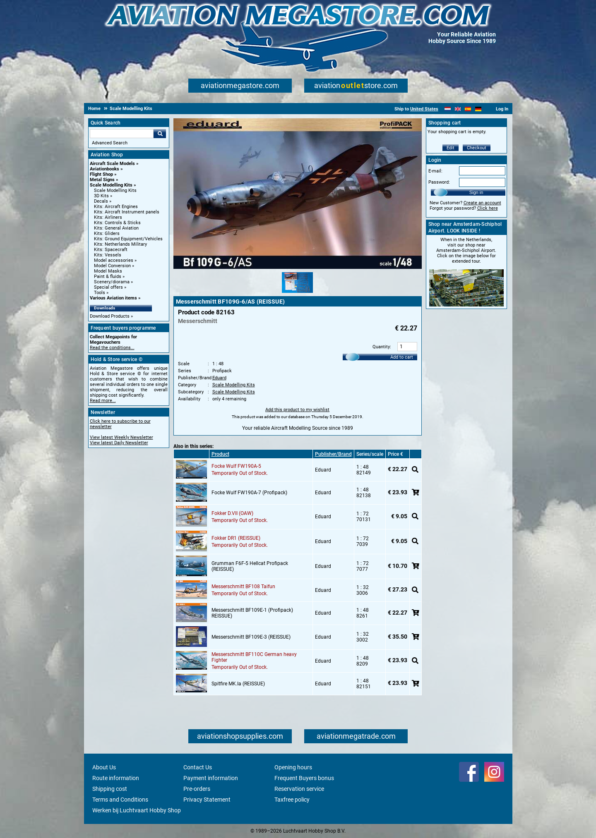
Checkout (476, 148)
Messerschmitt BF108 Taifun (243, 586)
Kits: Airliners (108, 217)
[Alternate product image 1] (297, 293)
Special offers (108, 287)
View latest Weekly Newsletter (121, 437)
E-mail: (435, 171)
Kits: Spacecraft (110, 249)
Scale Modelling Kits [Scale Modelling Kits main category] (115, 190)
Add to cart (401, 357)
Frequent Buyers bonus (304, 778)
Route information (115, 778)
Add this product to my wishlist (297, 409)
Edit (450, 148)
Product (220, 454)
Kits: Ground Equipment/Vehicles (128, 239)
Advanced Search (109, 143)
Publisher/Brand (333, 454)
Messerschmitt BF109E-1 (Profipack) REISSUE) (252, 613)
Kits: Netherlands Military (120, 244)
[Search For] (122, 133)
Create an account (482, 203)
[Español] (468, 109)
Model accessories (113, 260)
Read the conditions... (112, 347)
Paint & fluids (107, 276)
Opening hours (293, 767)
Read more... (103, 400)
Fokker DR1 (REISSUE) (235, 538)
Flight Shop (101, 174)
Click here (487, 208)
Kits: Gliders (107, 233)
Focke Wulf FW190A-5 (236, 466)
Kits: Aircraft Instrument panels (126, 212)
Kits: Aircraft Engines (116, 206)
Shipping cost (109, 788)
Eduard (219, 378)
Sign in (476, 192)
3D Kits (101, 196)
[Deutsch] (478, 109)
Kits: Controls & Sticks (117, 222)
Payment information (210, 778)
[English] (458, 109)
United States (424, 109)
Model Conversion (112, 265)
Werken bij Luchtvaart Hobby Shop (136, 810)
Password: (439, 182)
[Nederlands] (448, 109)
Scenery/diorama (112, 282)
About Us (104, 767)
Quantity (381, 347)
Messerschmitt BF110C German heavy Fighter (254, 657)
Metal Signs (102, 179)
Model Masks (108, 271)
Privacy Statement (207, 799)
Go (160, 133)
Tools (99, 292)
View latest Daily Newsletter (119, 442)
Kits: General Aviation (116, 228)
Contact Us (197, 767)
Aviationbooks (104, 169)
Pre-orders (196, 788)
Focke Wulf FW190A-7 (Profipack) (249, 493)
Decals (101, 201)
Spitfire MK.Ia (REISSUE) (238, 684)
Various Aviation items (113, 298)
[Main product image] (297, 267)
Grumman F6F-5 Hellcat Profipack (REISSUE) (249, 566)
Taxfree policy (292, 799)
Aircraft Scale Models (112, 163)
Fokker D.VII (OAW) (232, 513)
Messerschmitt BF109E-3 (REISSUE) (251, 637)
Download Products (110, 316)
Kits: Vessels (107, 255)
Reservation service (299, 788)
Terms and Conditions (120, 799)
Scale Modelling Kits (111, 185)
